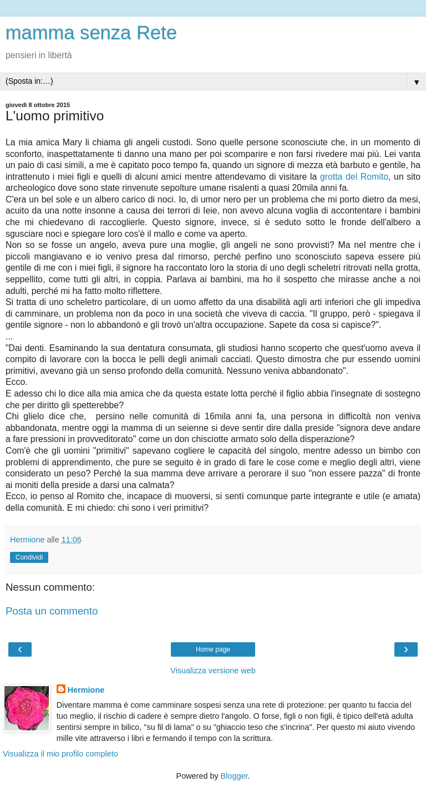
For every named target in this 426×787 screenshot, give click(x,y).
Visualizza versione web (212, 670)
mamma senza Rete (91, 32)
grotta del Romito (354, 176)
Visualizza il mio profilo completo (60, 753)
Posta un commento (52, 611)
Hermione (86, 690)
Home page (213, 649)
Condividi (29, 557)
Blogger (234, 775)
